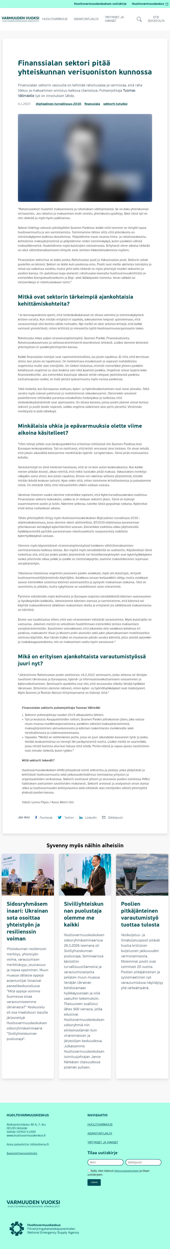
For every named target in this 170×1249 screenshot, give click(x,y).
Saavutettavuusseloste (22, 1153)
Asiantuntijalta (86, 19)
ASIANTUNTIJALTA (99, 1133)
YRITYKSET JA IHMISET (102, 1142)
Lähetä (94, 1182)
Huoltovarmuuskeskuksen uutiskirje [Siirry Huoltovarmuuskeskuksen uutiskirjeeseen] (100, 3)
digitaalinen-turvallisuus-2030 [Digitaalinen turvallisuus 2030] (58, 104)
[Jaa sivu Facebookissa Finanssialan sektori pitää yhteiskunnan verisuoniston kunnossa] (43, 817)
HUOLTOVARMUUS (99, 1124)
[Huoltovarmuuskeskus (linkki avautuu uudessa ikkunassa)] (45, 1228)
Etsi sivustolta (151, 19)
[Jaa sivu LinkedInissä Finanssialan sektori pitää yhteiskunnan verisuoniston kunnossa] (88, 817)
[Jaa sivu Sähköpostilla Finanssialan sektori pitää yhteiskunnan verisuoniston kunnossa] (112, 817)
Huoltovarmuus (54, 19)
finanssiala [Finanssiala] (92, 104)
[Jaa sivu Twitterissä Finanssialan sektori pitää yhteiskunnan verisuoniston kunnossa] (66, 817)
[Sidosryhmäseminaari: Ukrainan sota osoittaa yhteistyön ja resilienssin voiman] (28, 966)
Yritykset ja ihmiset (114, 19)
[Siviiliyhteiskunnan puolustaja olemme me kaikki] (85, 966)
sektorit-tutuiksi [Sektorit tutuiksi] (115, 104)
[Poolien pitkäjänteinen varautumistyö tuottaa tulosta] (142, 966)
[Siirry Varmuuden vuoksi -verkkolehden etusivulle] (20, 19)
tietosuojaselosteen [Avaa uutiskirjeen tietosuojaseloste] (126, 1170)
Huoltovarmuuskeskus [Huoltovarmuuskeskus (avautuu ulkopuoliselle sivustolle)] (150, 3)
